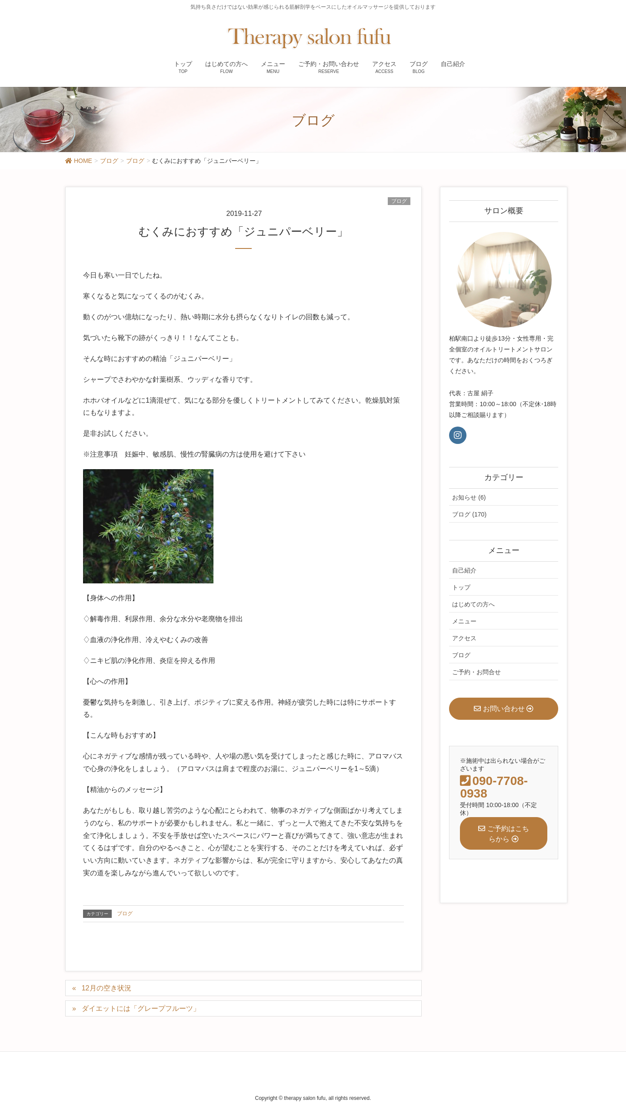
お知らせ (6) (469, 497)
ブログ (399, 201)
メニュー (464, 621)
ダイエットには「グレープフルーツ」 (141, 1008)
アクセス (464, 638)
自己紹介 (464, 570)
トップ (461, 587)
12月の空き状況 (106, 988)
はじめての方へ (473, 604)
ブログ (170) (469, 514)
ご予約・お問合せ (476, 672)
